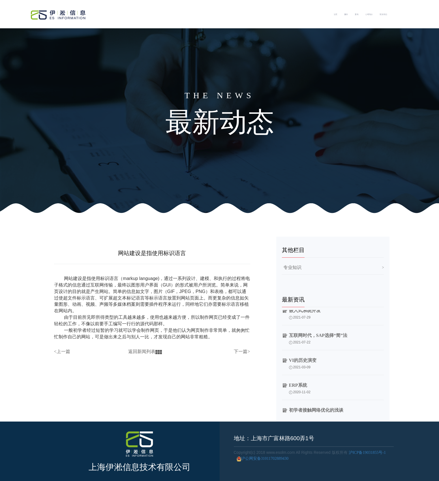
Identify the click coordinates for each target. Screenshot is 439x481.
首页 (300, 14)
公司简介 (381, 14)
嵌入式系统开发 (305, 313)
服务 (326, 14)
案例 (351, 14)
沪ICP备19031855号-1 (367, 452)
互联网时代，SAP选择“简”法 (318, 338)
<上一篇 (62, 351)
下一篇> (242, 351)
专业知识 (292, 267)
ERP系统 (298, 388)
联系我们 (416, 14)
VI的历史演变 (303, 363)
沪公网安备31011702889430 (261, 458)
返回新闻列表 (145, 351)
